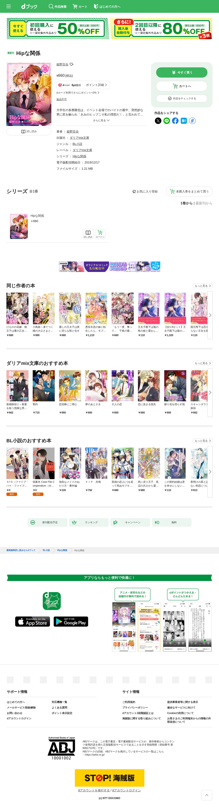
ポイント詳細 (95, 85)
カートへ (185, 86)
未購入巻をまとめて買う (192, 191)
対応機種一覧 (59, 702)
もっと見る (201, 285)
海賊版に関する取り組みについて (141, 718)
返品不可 (61, 99)
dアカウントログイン (19, 718)
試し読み (32, 131)
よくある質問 (59, 707)
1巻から (187, 203)
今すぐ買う (185, 72)
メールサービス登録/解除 (21, 707)
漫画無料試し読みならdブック (21, 550)
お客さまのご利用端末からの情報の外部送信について (189, 720)
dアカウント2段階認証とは (138, 713)
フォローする (71, 64)
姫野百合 (62, 64)
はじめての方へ (16, 702)
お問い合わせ (14, 713)
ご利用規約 (128, 702)
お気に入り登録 (147, 191)
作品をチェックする (184, 98)
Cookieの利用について (180, 713)
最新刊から (204, 203)
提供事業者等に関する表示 (182, 702)
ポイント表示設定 (62, 713)
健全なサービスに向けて (181, 707)
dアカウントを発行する (94, 790)
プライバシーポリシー (135, 707)
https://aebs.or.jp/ (95, 754)
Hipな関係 (37, 215)
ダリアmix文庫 (79, 137)
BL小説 (77, 144)
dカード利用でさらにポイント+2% (76, 92)
